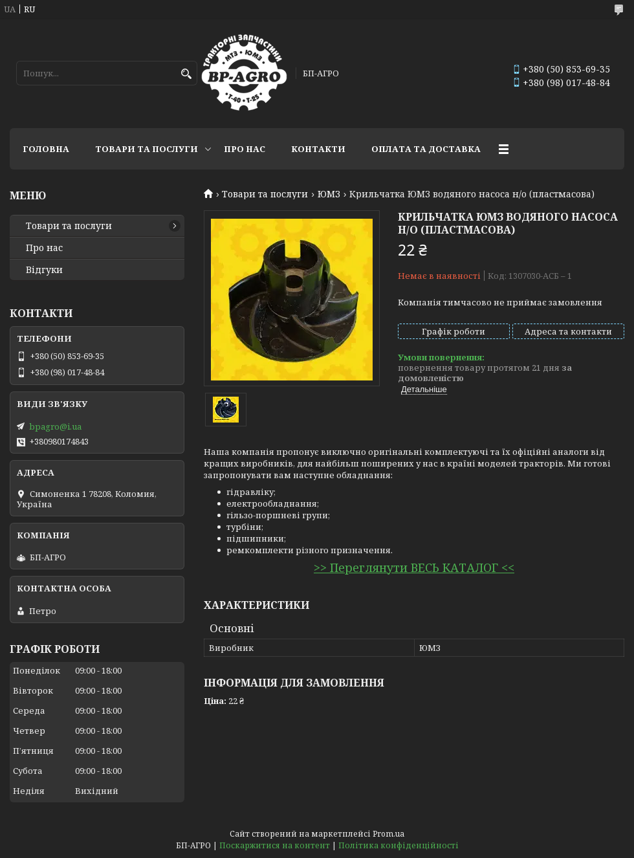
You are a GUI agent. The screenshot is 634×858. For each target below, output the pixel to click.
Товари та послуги (146, 149)
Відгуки (44, 270)
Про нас (244, 149)
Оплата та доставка (426, 149)
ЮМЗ (329, 194)
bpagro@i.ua (55, 426)
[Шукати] (186, 74)
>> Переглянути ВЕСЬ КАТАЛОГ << (414, 567)
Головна (46, 149)
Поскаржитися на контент (274, 845)
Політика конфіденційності (398, 845)
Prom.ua (388, 833)
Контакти (318, 149)
